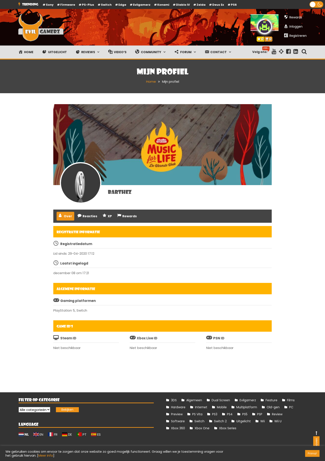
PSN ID (218, 338)
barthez (120, 191)
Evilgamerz (141, 5)
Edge (122, 5)
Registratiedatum (76, 244)
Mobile (222, 407)
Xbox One (202, 428)
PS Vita (197, 414)
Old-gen (273, 407)
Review (277, 414)
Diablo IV (183, 5)
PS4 (230, 414)
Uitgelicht (243, 421)
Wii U (278, 421)
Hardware (178, 407)
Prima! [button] (312, 453)
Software (178, 421)
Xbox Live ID (147, 338)
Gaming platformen (78, 300)
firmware (67, 5)
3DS (174, 400)
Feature (271, 400)
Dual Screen (221, 400)
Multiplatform (246, 407)
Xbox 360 (178, 428)
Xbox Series (227, 428)
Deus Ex (218, 5)
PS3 (214, 414)
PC (291, 407)
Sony (50, 5)
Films (291, 400)
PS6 (234, 5)
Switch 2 (220, 421)
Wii (262, 421)
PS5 (244, 414)
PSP (259, 414)
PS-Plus (88, 5)
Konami (163, 5)
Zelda (201, 5)
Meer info (45, 455)
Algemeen (194, 400)
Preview (177, 414)
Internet (201, 407)
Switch (106, 5)
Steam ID (68, 338)
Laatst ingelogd (74, 263)
